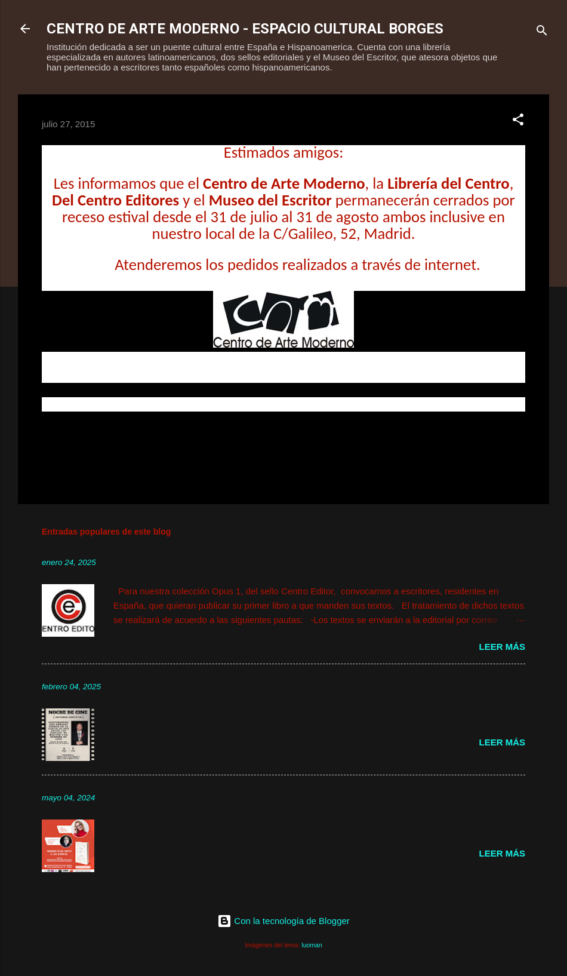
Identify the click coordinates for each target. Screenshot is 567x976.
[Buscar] (542, 32)
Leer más (502, 647)
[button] (518, 121)
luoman (311, 945)
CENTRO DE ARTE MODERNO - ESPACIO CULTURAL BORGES (245, 28)
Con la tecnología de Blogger (283, 921)
